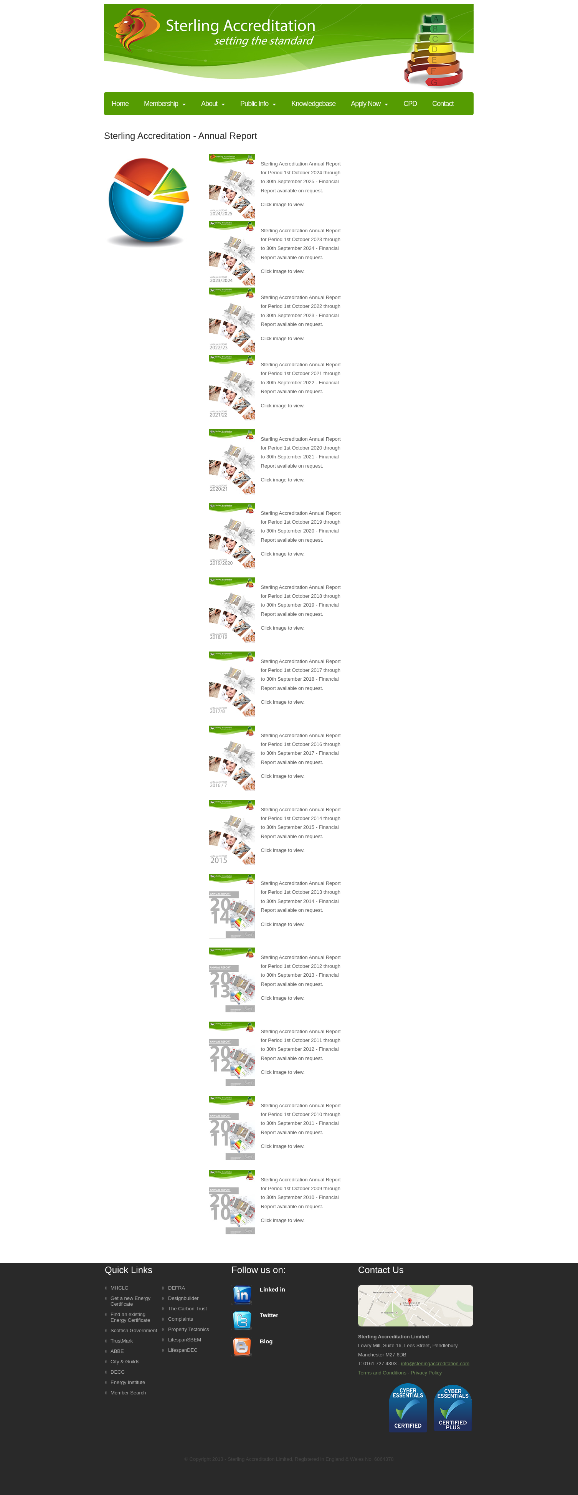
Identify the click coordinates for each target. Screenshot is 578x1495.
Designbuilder (183, 1298)
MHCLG (120, 1288)
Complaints (180, 1319)
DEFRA (176, 1288)
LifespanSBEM (184, 1340)
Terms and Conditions (382, 1373)
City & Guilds (125, 1361)
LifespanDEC (183, 1350)
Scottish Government (134, 1330)
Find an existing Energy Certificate (130, 1317)
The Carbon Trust (187, 1308)
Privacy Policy (426, 1373)
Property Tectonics (188, 1329)
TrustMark (122, 1341)
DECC (118, 1372)
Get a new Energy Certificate (130, 1301)
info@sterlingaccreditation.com (435, 1363)
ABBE (117, 1351)
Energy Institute (128, 1382)
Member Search (128, 1393)
